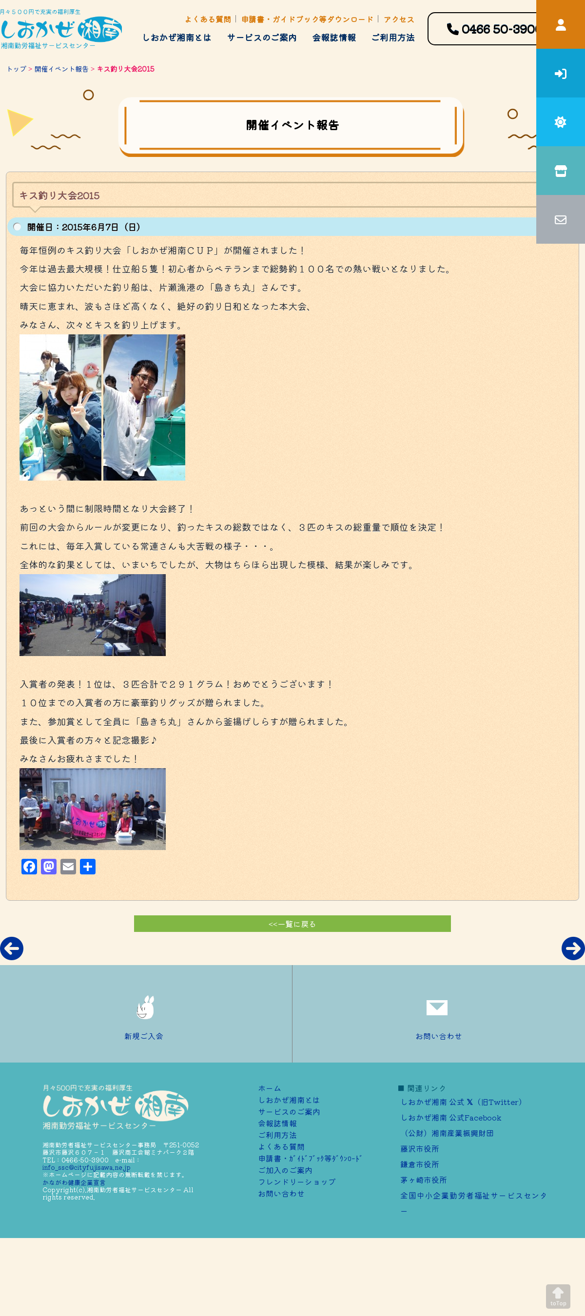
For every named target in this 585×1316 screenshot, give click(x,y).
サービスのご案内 (262, 37)
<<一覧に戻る (292, 923)
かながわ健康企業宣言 (74, 1182)
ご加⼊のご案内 (285, 1170)
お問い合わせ (438, 1014)
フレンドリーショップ (297, 1181)
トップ (16, 68)
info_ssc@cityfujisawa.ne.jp (86, 1167)
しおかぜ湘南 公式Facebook (451, 1117)
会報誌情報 (334, 37)
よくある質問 (207, 19)
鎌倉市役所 (419, 1164)
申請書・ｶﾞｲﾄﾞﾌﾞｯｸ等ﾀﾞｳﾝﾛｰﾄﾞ (310, 1158)
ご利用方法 (393, 37)
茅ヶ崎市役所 (423, 1179)
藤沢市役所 (419, 1148)
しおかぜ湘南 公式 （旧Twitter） (463, 1101)
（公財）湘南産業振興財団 (447, 1133)
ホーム (269, 1088)
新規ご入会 (146, 1014)
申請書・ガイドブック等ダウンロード (307, 19)
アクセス (398, 19)
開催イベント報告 (61, 68)
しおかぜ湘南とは (176, 37)
